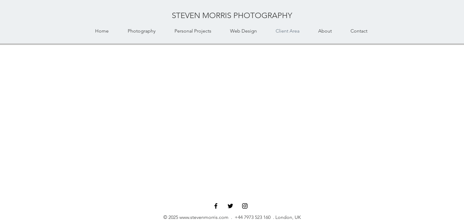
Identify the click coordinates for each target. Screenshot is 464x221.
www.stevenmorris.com (204, 217)
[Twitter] (230, 206)
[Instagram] (244, 206)
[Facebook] (215, 206)
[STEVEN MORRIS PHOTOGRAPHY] (232, 16)
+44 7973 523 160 (252, 217)
